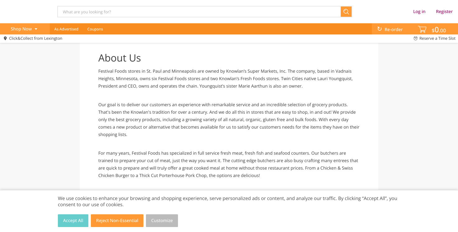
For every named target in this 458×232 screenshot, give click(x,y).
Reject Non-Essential (117, 221)
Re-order (394, 30)
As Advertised (66, 29)
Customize (162, 221)
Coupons (95, 29)
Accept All (73, 221)
